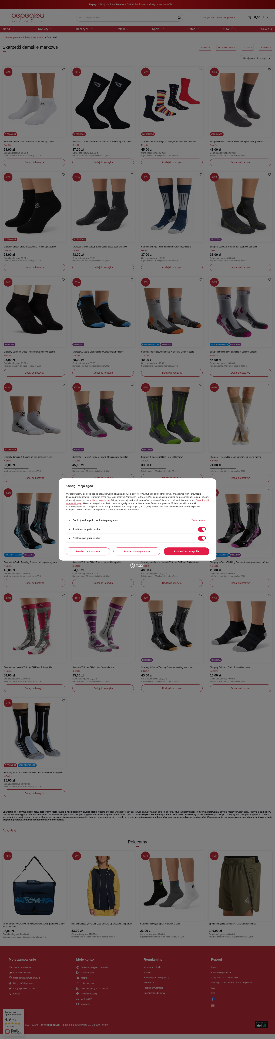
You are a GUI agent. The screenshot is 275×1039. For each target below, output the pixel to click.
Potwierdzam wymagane (136, 551)
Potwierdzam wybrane (88, 551)
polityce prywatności (100, 500)
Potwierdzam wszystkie (186, 551)
